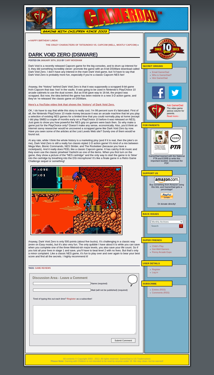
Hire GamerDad (160, 78)
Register (71, 299)
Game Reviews (43, 268)
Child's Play (158, 246)
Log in (155, 272)
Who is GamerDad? (162, 75)
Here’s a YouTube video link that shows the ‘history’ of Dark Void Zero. (71, 104)
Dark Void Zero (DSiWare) (63, 55)
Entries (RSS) (159, 289)
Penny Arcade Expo (162, 252)
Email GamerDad (160, 72)
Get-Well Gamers (160, 249)
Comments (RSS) (161, 292)
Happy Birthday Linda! (44, 40)
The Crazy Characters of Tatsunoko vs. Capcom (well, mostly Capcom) (91, 45)
